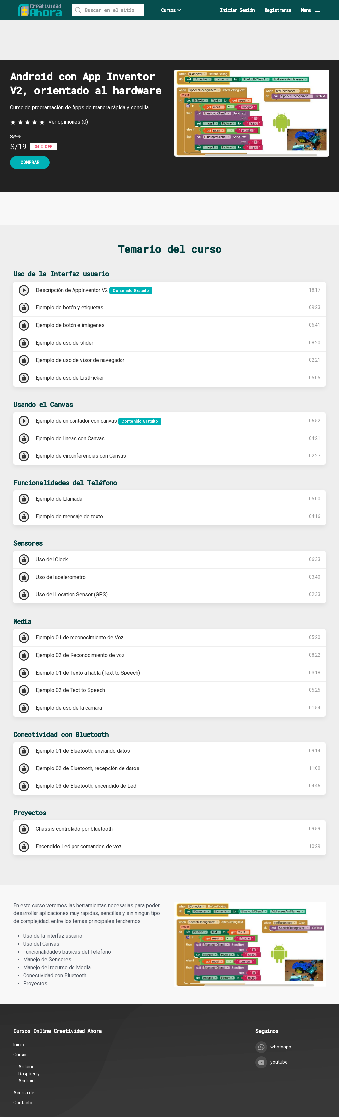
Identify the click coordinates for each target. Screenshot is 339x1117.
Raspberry (29, 1034)
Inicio (18, 1004)
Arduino (26, 1027)
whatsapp (273, 1007)
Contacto (22, 1063)
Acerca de (23, 1052)
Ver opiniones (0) (68, 82)
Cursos (172, 10)
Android (26, 1041)
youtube (271, 1022)
